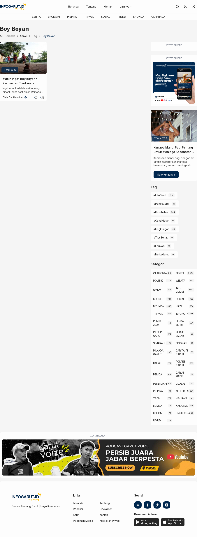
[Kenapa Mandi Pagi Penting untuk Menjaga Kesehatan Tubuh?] (174, 126)
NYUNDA (138, 16)
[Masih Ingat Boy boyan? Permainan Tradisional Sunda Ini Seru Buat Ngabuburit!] (23, 58)
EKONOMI (54, 16)
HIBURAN (181, 398)
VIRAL (179, 306)
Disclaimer (106, 508)
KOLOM (157, 413)
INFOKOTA (182, 313)
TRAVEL (89, 16)
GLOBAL (180, 383)
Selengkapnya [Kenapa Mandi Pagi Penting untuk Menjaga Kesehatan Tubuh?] (166, 174)
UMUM (157, 420)
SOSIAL (105, 16)
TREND (121, 16)
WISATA (180, 280)
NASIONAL (182, 405)
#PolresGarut (161, 203)
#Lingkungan (161, 229)
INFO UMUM (180, 289)
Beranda (73, 6)
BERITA (36, 16)
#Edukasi (159, 246)
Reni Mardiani (16, 97)
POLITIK (158, 280)
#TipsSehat (161, 237)
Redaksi (78, 508)
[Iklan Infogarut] (174, 83)
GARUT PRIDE (180, 374)
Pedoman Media (83, 520)
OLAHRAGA (158, 16)
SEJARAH (159, 343)
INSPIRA (72, 16)
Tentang (91, 6)
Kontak (108, 6)
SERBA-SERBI (180, 322)
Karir (76, 514)
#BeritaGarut (161, 254)
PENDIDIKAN (160, 383)
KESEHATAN (182, 391)
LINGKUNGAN (183, 413)
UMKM (157, 289)
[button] (185, 6)
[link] (177, 6)
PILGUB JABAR (180, 334)
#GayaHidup (161, 220)
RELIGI (157, 363)
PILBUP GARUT (157, 334)
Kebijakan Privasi (110, 520)
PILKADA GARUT (158, 352)
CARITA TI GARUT (182, 352)
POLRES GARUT (180, 363)
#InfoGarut (160, 195)
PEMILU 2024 (157, 322)
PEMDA (157, 374)
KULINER (158, 299)
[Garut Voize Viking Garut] (98, 457)
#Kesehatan (161, 212)
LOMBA (157, 405)
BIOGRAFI (181, 343)
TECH (156, 398)
